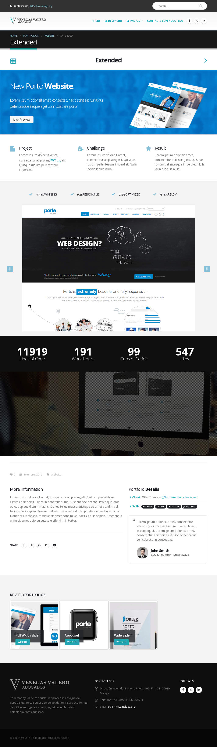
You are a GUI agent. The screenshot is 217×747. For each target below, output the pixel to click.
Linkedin (199, 690)
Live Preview (21, 119)
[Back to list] (13, 61)
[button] (10, 269)
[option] (108, 267)
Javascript (190, 506)
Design (160, 506)
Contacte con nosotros (165, 21)
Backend (148, 506)
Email (54, 545)
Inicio (96, 21)
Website (56, 474)
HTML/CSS (174, 506)
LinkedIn (39, 545)
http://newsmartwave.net (179, 497)
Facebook (24, 545)
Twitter (32, 545)
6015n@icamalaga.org (40, 6)
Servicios (133, 21)
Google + (47, 545)
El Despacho (113, 21)
